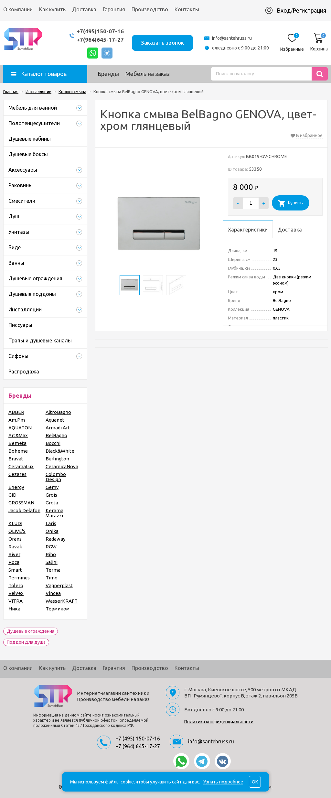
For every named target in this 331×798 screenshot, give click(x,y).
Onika (52, 531)
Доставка (84, 9)
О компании (18, 9)
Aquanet (55, 420)
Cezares (17, 474)
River (14, 554)
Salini (52, 562)
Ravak (15, 546)
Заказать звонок (162, 42)
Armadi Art (58, 427)
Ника (14, 608)
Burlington (57, 458)
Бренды (108, 73)
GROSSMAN (21, 502)
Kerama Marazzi (54, 513)
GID (12, 495)
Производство (150, 9)
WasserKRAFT (62, 601)
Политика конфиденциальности (218, 721)
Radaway (55, 539)
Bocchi (53, 443)
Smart (15, 570)
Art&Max (18, 435)
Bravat (15, 458)
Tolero (15, 585)
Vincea (53, 593)
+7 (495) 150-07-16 (137, 738)
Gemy (52, 487)
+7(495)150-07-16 (100, 31)
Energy (16, 487)
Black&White (60, 451)
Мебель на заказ (147, 73)
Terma (53, 570)
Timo (52, 577)
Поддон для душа (26, 642)
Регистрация (309, 10)
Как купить (52, 9)
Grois (51, 495)
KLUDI (15, 523)
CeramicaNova (62, 466)
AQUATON (20, 427)
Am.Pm (16, 420)
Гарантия (114, 9)
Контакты (187, 9)
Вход (284, 10)
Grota (52, 502)
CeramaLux (21, 466)
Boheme (18, 451)
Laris (51, 523)
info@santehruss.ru (232, 38)
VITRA (15, 601)
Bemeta (17, 443)
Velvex (16, 593)
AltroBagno (58, 412)
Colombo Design (56, 476)
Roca (13, 562)
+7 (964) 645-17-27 (137, 746)
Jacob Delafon (24, 510)
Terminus (19, 577)
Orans (15, 539)
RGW (51, 546)
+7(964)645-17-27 (100, 40)
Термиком (57, 608)
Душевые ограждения (30, 631)
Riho (51, 554)
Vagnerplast (59, 585)
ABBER (16, 412)
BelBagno (56, 435)
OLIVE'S (17, 531)
